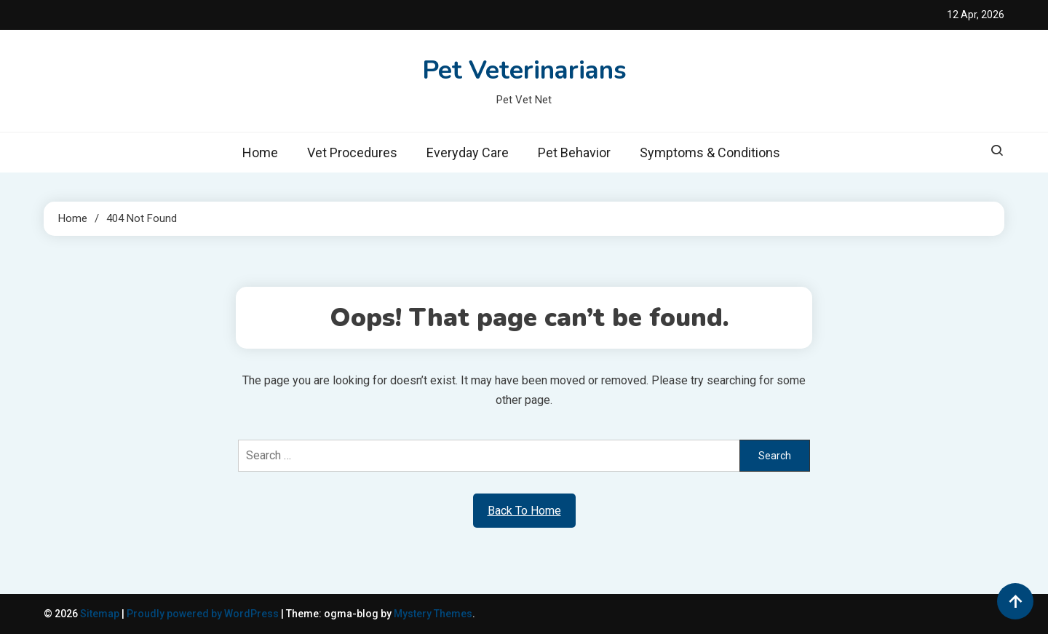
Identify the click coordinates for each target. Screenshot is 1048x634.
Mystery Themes (433, 613)
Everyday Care (467, 152)
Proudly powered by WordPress (204, 613)
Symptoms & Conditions (710, 152)
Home (260, 152)
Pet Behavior (574, 152)
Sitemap (99, 613)
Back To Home (524, 511)
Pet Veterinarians (524, 70)
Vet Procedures (352, 152)
